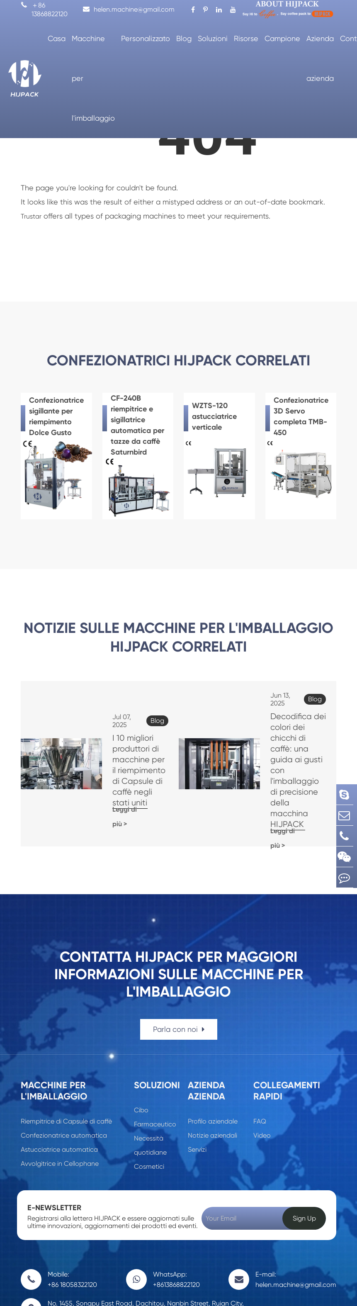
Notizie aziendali (212, 1076)
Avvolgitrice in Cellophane (60, 1105)
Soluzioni (213, 38)
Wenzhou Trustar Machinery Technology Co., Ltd (120, 1286)
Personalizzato (145, 38)
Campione (282, 38)
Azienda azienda (320, 58)
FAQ (259, 1062)
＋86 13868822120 (44, 9)
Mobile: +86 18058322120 (72, 1220)
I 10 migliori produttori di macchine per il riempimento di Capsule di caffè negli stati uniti (120, 738)
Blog (184, 38)
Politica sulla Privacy (308, 1290)
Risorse (246, 38)
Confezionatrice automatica (64, 1076)
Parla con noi (178, 970)
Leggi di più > (109, 779)
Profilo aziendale (213, 1062)
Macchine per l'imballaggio (93, 78)
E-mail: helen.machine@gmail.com (295, 1220)
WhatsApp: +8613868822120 (176, 1220)
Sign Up (304, 1159)
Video (262, 1076)
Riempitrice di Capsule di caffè (66, 1062)
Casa (57, 38)
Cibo (141, 1051)
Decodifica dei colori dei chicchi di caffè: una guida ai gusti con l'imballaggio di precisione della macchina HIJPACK (286, 738)
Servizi (197, 1090)
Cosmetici (149, 1107)
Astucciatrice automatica (59, 1090)
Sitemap (264, 1290)
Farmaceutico (155, 1065)
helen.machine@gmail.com (129, 9)
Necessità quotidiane (150, 1086)
